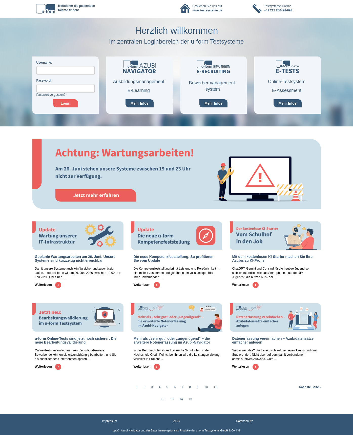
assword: (44, 80)
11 (215, 387)
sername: (44, 62)
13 (171, 399)
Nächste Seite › (310, 387)
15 (190, 399)
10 (206, 387)
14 (181, 399)
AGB (176, 421)
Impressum (109, 421)
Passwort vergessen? (51, 95)
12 (162, 399)
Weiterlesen (48, 285)
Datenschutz (244, 421)
